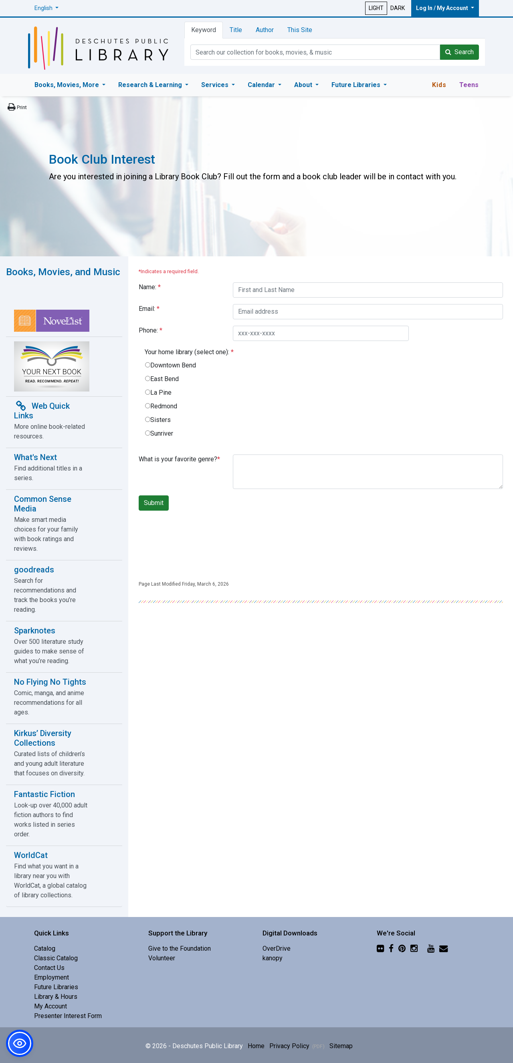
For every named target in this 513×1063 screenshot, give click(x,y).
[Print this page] (16, 107)
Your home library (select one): (189, 352)
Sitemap (341, 1046)
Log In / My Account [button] (442, 8)
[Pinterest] (402, 948)
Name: (150, 287)
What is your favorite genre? (179, 459)
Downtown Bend (173, 365)
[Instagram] (414, 948)
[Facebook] (391, 948)
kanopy (273, 958)
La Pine (161, 392)
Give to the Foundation (179, 948)
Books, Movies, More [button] (67, 85)
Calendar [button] (262, 85)
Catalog (44, 948)
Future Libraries (56, 987)
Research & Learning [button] (151, 85)
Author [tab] (265, 30)
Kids (439, 85)
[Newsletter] (443, 948)
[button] (46, 8)
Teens (469, 85)
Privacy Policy (297, 1046)
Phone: (150, 330)
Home (256, 1046)
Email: (149, 308)
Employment (51, 977)
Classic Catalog (56, 958)
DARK (397, 8)
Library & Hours (55, 996)
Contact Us (49, 968)
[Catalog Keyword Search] (315, 52)
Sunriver (161, 433)
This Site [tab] (299, 30)
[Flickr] (380, 948)
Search (459, 52)
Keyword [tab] (203, 30)
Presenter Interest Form (68, 1016)
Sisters (160, 420)
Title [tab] (236, 30)
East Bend (164, 379)
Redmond (163, 406)
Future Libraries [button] (356, 85)
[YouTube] (430, 948)
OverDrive (277, 948)
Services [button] (215, 85)
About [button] (304, 85)
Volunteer (161, 958)
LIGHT (376, 8)
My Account (50, 1006)
